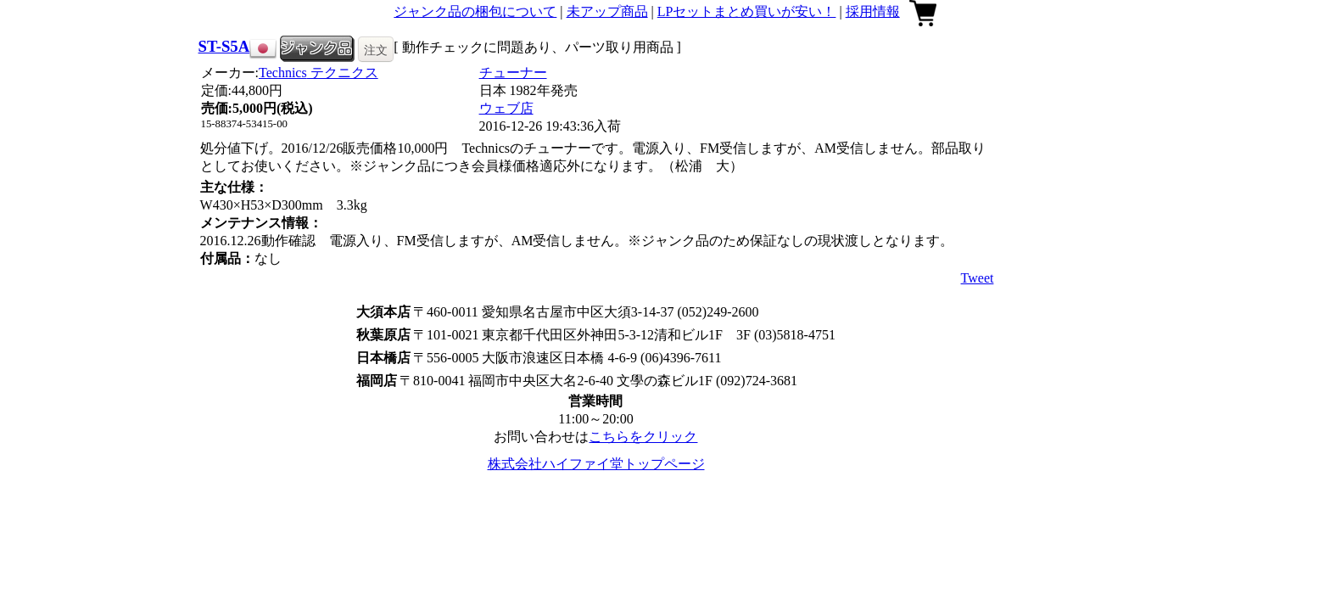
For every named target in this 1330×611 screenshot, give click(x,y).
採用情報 (873, 11)
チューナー (513, 72)
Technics (318, 72)
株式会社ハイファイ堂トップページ (596, 464)
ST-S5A (224, 46)
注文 (376, 50)
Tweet (977, 278)
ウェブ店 (506, 108)
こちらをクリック (643, 436)
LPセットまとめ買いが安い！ (746, 11)
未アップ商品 (607, 11)
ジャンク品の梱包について (475, 11)
